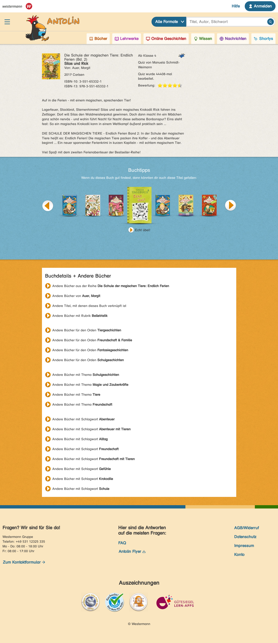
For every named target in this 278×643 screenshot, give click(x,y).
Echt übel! (142, 230)
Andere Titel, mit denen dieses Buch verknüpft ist (89, 306)
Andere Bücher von (76, 296)
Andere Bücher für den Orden (86, 330)
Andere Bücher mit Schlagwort (83, 419)
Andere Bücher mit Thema (85, 375)
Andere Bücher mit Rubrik (79, 316)
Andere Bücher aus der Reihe (110, 286)
